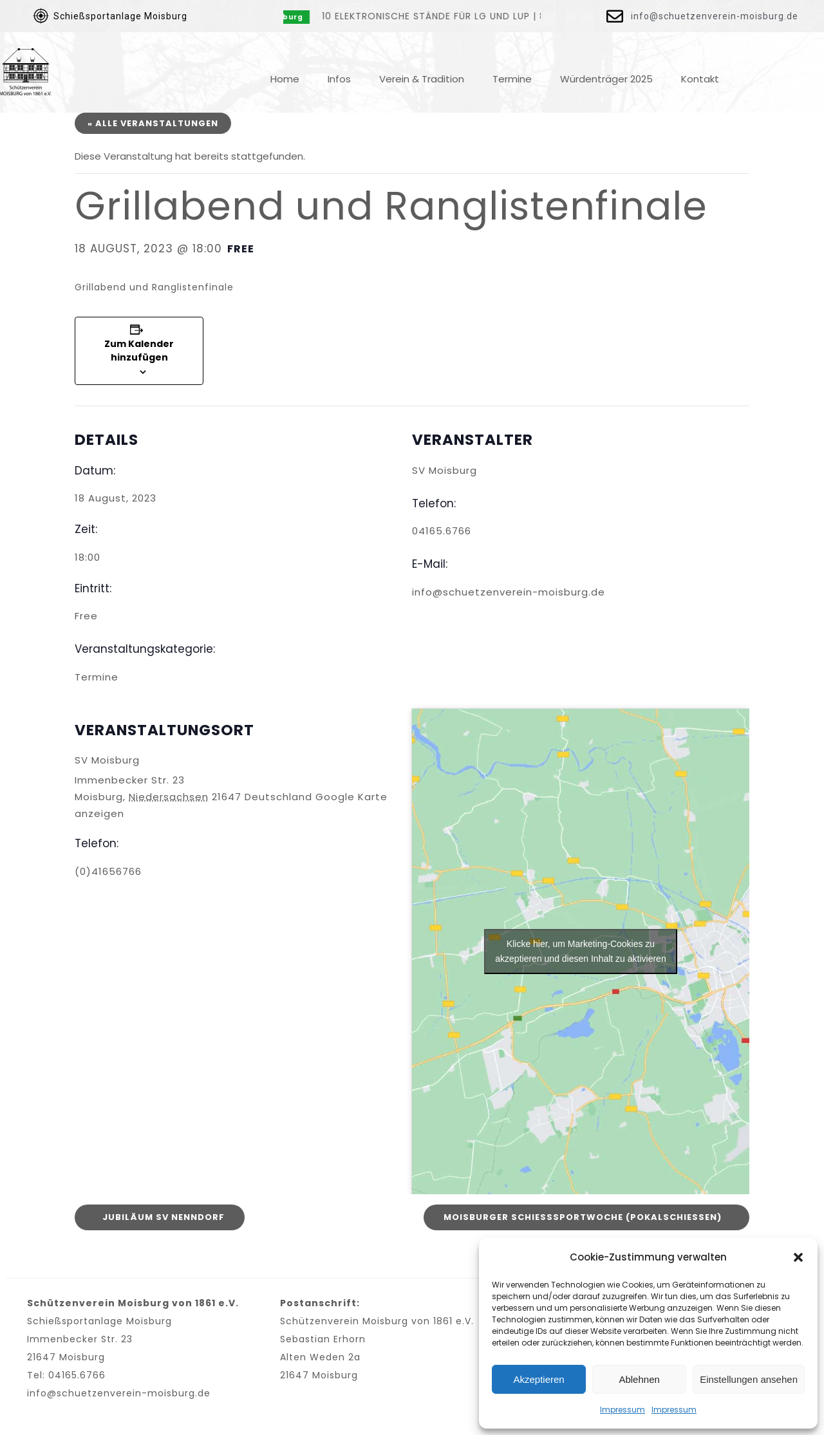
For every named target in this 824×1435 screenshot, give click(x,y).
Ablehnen (639, 1379)
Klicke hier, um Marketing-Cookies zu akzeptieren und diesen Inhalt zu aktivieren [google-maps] (580, 951)
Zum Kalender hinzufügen (139, 350)
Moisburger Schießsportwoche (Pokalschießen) (584, 1216)
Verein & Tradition (421, 79)
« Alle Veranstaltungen (153, 123)
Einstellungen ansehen (749, 1379)
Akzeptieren (538, 1379)
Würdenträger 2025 (606, 79)
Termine (512, 79)
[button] (798, 1257)
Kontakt (700, 79)
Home (284, 79)
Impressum (622, 1409)
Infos (339, 79)
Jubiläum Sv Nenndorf (162, 1216)
